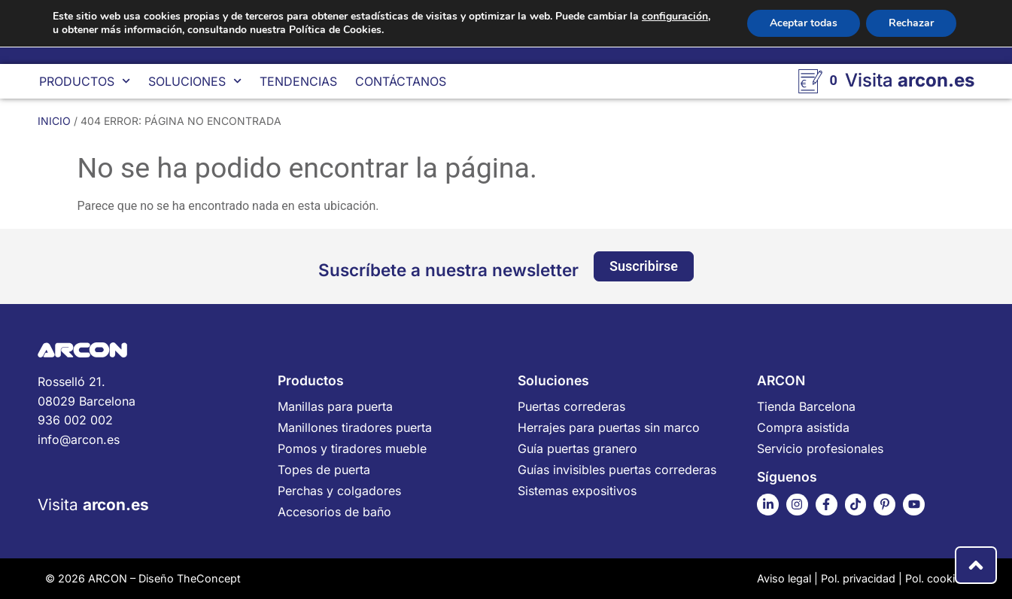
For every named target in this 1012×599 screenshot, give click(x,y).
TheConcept (209, 578)
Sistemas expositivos (577, 490)
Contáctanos (400, 81)
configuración (675, 16)
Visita (93, 504)
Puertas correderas (571, 406)
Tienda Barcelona (806, 406)
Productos (84, 81)
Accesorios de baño (334, 511)
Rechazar (911, 23)
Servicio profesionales (820, 448)
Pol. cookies (936, 578)
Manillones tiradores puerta (355, 427)
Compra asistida (803, 427)
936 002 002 (75, 419)
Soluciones (195, 81)
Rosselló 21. (146, 392)
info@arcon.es (79, 439)
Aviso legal (784, 578)
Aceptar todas (803, 23)
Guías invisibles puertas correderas (617, 469)
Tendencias (298, 81)
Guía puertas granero (577, 448)
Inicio (54, 120)
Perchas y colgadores (339, 490)
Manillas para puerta (335, 406)
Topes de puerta (324, 469)
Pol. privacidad (858, 578)
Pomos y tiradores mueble (352, 448)
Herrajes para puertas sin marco (609, 427)
